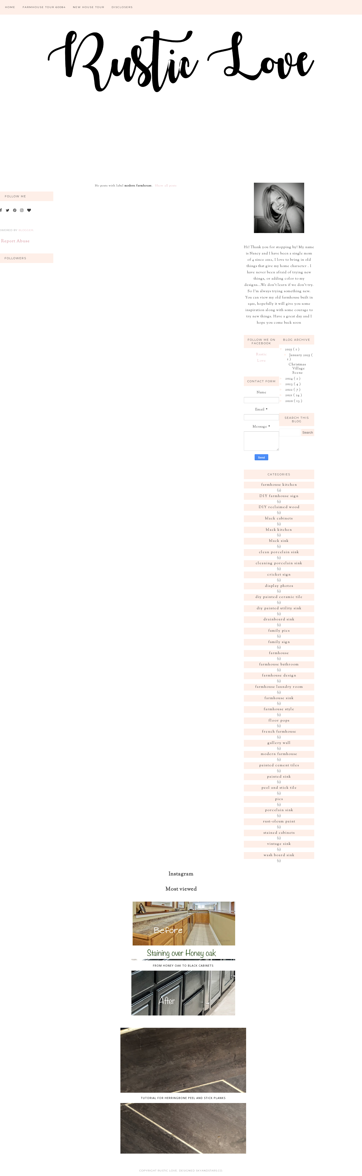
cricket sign (279, 574)
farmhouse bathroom (279, 664)
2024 (289, 378)
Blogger (26, 230)
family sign (279, 642)
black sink (279, 541)
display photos (279, 586)
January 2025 (300, 355)
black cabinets (279, 518)
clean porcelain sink (279, 552)
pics (279, 799)
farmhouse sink (279, 698)
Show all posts (165, 185)
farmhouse (279, 653)
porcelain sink (279, 810)
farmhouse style (279, 709)
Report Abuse (15, 241)
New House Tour (88, 7)
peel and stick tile (279, 787)
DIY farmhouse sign (279, 496)
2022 (289, 389)
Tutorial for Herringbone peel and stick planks (183, 1098)
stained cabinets (279, 833)
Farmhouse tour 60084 (44, 7)
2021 (289, 395)
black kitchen (279, 530)
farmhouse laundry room (279, 687)
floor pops (279, 720)
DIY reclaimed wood (279, 507)
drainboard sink (279, 619)
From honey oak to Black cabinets (183, 965)
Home (10, 7)
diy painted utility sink (279, 608)
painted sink (279, 776)
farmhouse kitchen (279, 484)
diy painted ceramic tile (279, 597)
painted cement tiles (279, 765)
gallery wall (279, 743)
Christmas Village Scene (297, 369)
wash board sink (279, 855)
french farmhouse (279, 731)
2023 (289, 384)
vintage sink (279, 844)
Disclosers (122, 7)
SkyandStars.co (209, 1170)
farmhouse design (279, 675)
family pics (279, 630)
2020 (289, 401)
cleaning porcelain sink (279, 563)
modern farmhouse (279, 754)
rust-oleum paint (279, 821)
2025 (289, 349)
